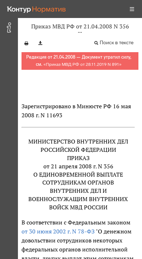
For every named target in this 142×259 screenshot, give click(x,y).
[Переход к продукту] (36, 9)
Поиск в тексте (116, 43)
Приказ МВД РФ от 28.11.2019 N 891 (82, 64)
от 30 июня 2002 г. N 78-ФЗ (58, 231)
